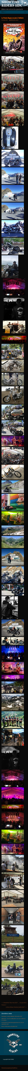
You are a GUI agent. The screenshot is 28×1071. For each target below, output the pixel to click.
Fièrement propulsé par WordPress (9, 1068)
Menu (3, 12)
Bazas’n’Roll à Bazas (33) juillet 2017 (9, 1026)
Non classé (16, 20)
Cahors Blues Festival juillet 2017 (16, 1007)
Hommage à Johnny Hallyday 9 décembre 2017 (11, 1016)
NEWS (11, 20)
